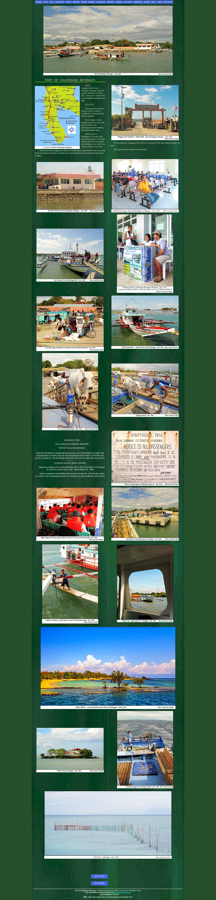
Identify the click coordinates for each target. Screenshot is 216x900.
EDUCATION (101, 2)
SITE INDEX (99, 883)
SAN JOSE (128, 2)
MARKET (91, 2)
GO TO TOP (99, 876)
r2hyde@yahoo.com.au (122, 892)
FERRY (68, 2)
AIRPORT (76, 2)
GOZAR (84, 2)
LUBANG (39, 2)
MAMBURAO (138, 2)
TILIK (51, 2)
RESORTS (110, 2)
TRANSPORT (59, 2)
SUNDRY (119, 2)
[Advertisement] (108, 867)
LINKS (159, 2)
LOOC (46, 2)
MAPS (153, 2)
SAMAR (147, 2)
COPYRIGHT (168, 2)
